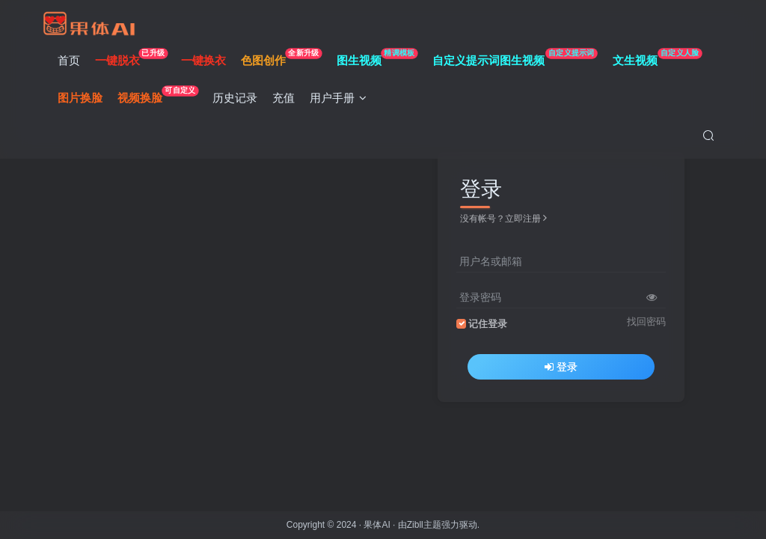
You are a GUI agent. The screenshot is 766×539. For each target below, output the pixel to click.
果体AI (377, 525)
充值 (287, 100)
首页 (72, 62)
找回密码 (646, 322)
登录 (561, 367)
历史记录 (238, 100)
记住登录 (487, 324)
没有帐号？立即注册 (503, 218)
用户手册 (341, 100)
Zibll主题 (424, 525)
